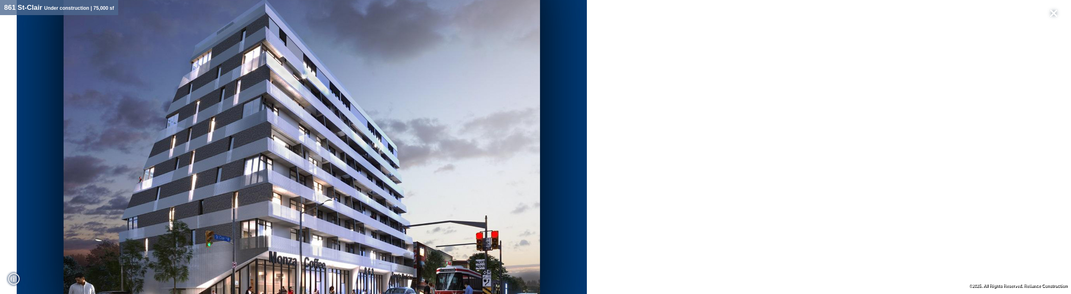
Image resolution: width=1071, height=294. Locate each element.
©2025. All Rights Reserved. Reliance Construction (1018, 285)
